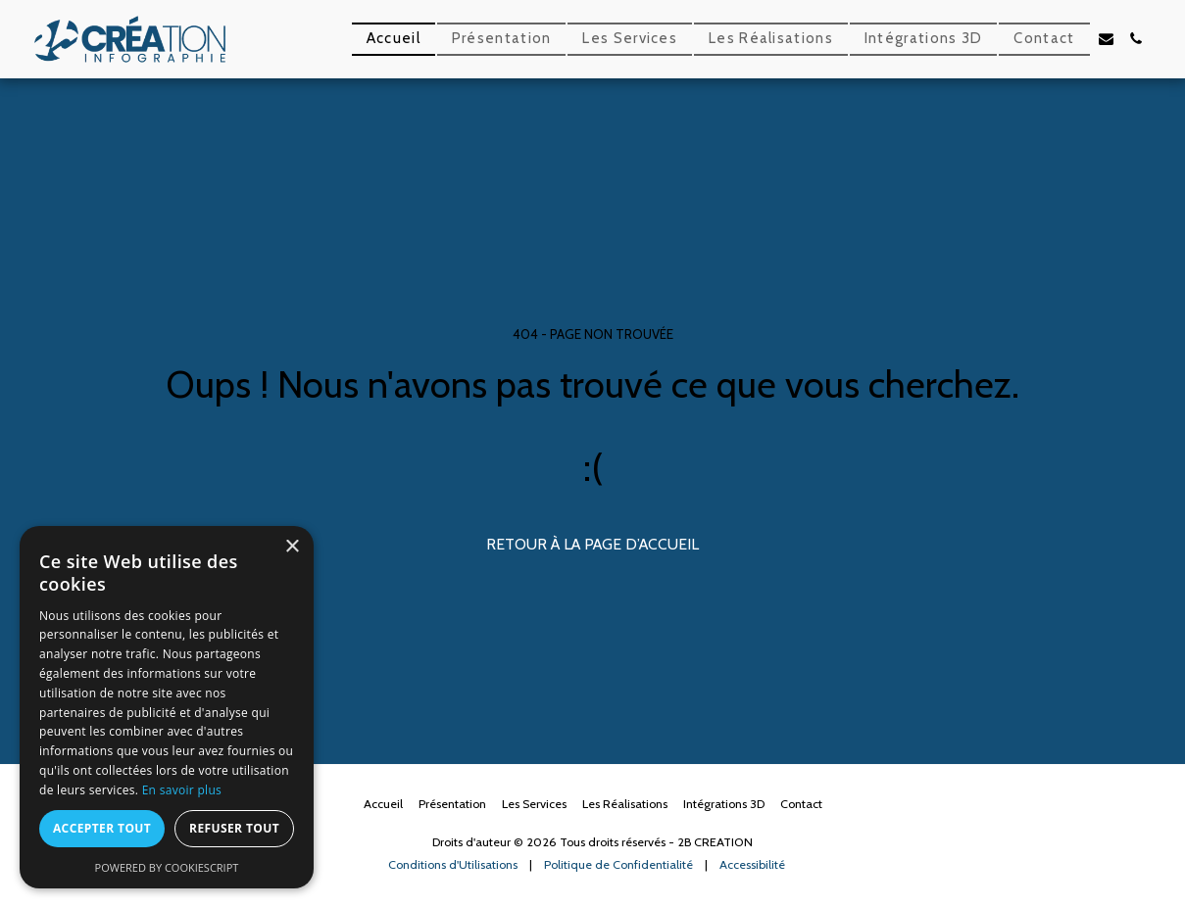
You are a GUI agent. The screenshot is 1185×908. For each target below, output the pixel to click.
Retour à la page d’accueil (592, 544)
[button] (1106, 38)
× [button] (291, 547)
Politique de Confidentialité (618, 864)
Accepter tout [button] (102, 828)
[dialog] (167, 707)
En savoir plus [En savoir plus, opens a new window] (182, 790)
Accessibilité (752, 864)
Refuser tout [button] (234, 828)
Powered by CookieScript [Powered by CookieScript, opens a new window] (167, 867)
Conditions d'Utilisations (453, 864)
